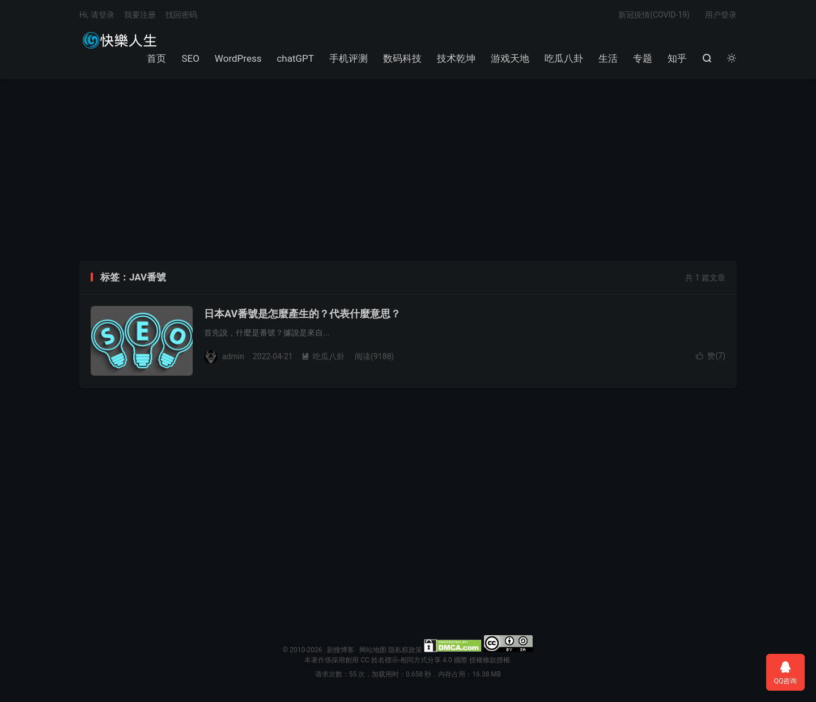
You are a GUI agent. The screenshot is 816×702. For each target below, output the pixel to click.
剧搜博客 (119, 40)
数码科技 (402, 58)
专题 (642, 58)
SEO (190, 58)
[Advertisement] (408, 170)
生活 (608, 58)
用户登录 (721, 14)
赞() (710, 355)
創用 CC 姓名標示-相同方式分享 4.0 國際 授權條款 (420, 660)
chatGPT (295, 58)
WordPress (238, 58)
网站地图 (372, 650)
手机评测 (348, 58)
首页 (156, 58)
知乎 (677, 58)
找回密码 (181, 14)
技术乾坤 (456, 58)
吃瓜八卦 (564, 58)
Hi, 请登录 (96, 14)
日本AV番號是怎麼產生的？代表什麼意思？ (302, 314)
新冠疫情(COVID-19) (654, 14)
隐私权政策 (405, 650)
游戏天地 (510, 58)
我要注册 (140, 14)
